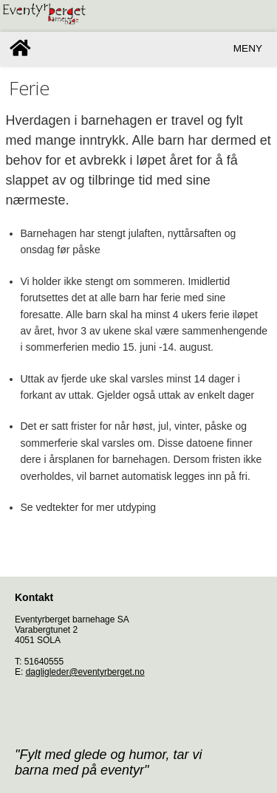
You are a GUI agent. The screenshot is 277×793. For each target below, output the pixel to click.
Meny (247, 48)
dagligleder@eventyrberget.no (85, 672)
